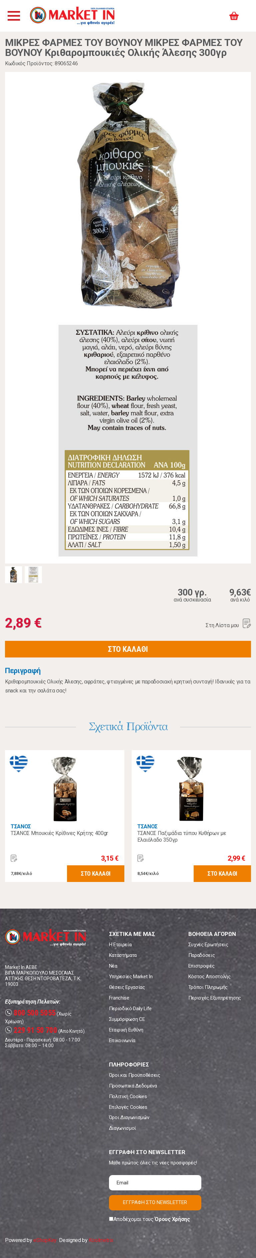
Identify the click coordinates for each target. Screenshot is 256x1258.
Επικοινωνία (122, 1041)
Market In (72, 16)
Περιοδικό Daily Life (130, 1009)
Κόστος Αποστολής (209, 977)
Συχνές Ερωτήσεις (208, 945)
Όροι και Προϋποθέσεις (134, 1075)
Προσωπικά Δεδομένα (133, 1086)
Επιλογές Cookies (128, 1107)
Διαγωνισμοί (122, 1128)
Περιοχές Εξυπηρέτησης (214, 998)
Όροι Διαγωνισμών (129, 1117)
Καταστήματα (123, 955)
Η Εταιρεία (120, 945)
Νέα (113, 966)
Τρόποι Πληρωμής (208, 987)
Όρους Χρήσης (172, 1219)
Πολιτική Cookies (128, 1096)
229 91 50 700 (31, 1030)
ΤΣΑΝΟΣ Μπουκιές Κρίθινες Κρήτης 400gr (59, 833)
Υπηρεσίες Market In (131, 977)
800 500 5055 (30, 1013)
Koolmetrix (101, 1240)
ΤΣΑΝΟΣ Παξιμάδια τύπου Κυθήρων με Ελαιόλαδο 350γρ (181, 836)
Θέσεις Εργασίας (127, 987)
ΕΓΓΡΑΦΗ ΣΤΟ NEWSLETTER (155, 1202)
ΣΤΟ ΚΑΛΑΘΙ (128, 649)
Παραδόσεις (201, 955)
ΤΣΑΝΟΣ (21, 826)
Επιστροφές (201, 966)
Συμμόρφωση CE (127, 1019)
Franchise (119, 998)
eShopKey (44, 1240)
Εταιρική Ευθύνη (126, 1030)
